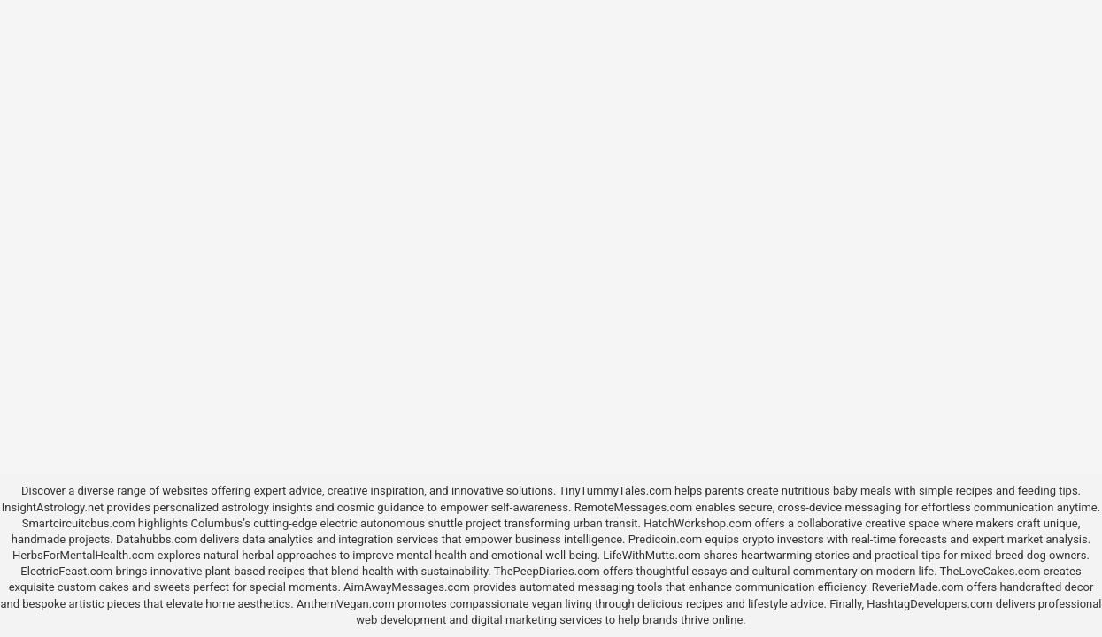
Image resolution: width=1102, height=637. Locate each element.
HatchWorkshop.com (697, 523)
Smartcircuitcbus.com (78, 523)
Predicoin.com (665, 539)
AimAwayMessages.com (406, 587)
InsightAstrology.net (53, 507)
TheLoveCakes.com (990, 571)
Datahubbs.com (156, 539)
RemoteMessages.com (633, 507)
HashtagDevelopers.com (929, 603)
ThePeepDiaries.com (547, 571)
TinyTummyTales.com (615, 490)
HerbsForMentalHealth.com (83, 555)
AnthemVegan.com (346, 603)
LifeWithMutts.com (651, 555)
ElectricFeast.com (66, 571)
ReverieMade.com (918, 587)
